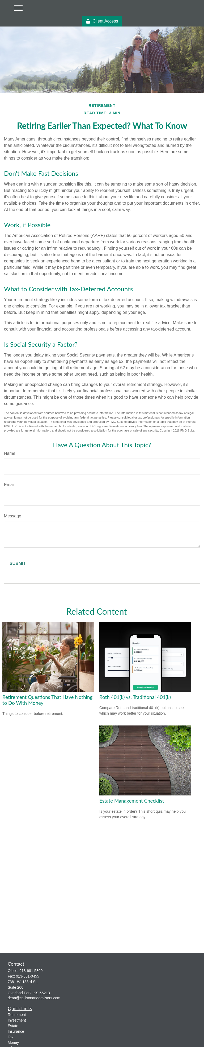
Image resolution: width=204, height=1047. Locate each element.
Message (12, 516)
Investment (17, 1020)
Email (9, 484)
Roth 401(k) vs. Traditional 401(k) (135, 697)
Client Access (102, 21)
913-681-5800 (30, 971)
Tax (11, 1037)
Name (9, 453)
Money (13, 1042)
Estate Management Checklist (131, 801)
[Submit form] (17, 563)
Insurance (16, 1031)
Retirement (17, 1015)
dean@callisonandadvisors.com (34, 998)
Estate (13, 1026)
